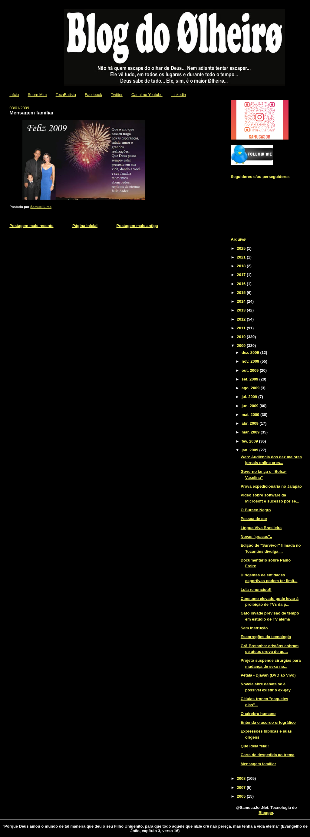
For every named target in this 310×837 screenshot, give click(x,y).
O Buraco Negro (256, 510)
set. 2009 (250, 379)
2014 (242, 301)
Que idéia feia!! (255, 746)
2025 (242, 248)
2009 (242, 345)
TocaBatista (66, 94)
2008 (242, 778)
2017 (242, 274)
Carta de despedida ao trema (268, 755)
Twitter (116, 94)
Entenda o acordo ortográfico (268, 722)
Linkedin (178, 94)
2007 (242, 787)
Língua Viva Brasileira (261, 528)
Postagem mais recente (31, 225)
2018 (242, 266)
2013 (242, 310)
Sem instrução (254, 628)
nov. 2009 (251, 361)
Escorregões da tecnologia (266, 636)
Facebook (93, 94)
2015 (242, 292)
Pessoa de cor (254, 518)
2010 (242, 336)
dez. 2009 (251, 352)
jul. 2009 (250, 396)
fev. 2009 (250, 441)
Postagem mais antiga (137, 225)
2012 (242, 319)
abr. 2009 (250, 423)
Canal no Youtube (147, 94)
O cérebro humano (258, 713)
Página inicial (84, 225)
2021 (242, 257)
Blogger (266, 812)
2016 (242, 284)
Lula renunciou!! (256, 589)
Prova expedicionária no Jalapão (271, 486)
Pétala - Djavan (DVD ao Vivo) (268, 675)
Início (14, 94)
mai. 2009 (251, 414)
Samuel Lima (40, 207)
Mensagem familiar (258, 764)
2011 (242, 328)
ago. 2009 (251, 388)
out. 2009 (251, 370)
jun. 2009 (250, 406)
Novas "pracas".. (256, 536)
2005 (242, 796)
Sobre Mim (37, 94)
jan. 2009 (250, 450)
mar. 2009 (251, 432)
